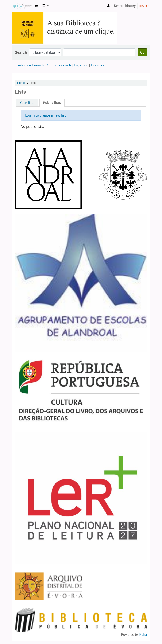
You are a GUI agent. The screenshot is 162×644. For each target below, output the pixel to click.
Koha (143, 635)
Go (142, 52)
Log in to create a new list (45, 115)
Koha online (22, 6)
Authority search (58, 65)
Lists (33, 82)
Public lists (52, 102)
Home (21, 82)
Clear (143, 5)
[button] (36, 6)
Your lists (27, 102)
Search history (125, 6)
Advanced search (31, 65)
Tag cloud (81, 65)
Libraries (97, 65)
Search (21, 52)
